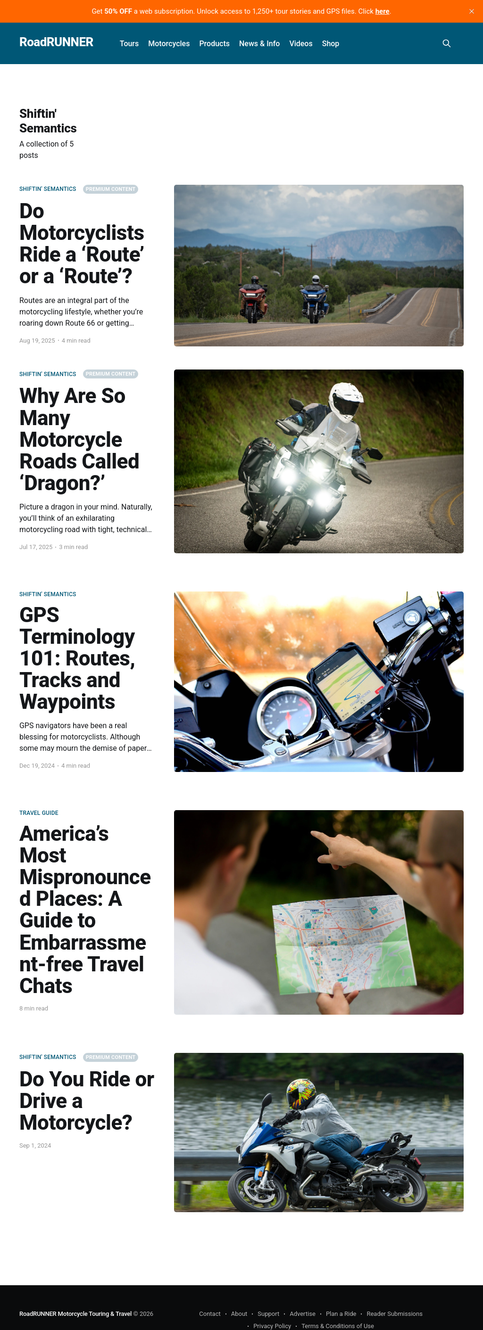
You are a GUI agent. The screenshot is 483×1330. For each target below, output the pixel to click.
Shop (331, 43)
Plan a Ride (341, 1313)
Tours (129, 43)
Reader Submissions (394, 1313)
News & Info (259, 43)
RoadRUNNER (56, 42)
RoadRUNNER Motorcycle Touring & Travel (75, 1313)
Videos (300, 43)
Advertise (303, 1313)
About (239, 1313)
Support (268, 1313)
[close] (471, 11)
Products (214, 43)
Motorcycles (169, 43)
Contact (209, 1313)
